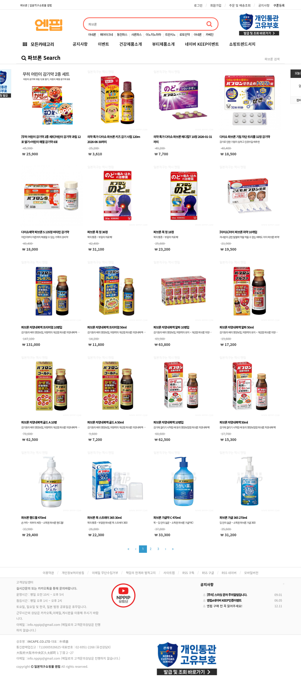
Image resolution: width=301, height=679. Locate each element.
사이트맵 (169, 572)
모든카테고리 (38, 44)
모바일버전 (251, 572)
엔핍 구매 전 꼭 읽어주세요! (222, 606)
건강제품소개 (130, 44)
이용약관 (48, 572)
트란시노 (170, 34)
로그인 (198, 5)
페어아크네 (106, 34)
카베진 (209, 34)
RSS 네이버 (229, 572)
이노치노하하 (153, 34)
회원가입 (215, 5)
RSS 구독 (188, 572)
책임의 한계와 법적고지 (141, 572)
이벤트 (103, 44)
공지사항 (264, 5)
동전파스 (122, 34)
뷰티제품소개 (163, 44)
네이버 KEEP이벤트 (202, 44)
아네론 (92, 34)
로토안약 (184, 34)
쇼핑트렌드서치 (242, 44)
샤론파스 (136, 34)
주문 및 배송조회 (240, 5)
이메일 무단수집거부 (105, 572)
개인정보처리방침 (73, 572)
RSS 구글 (208, 572)
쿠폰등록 (279, 5)
